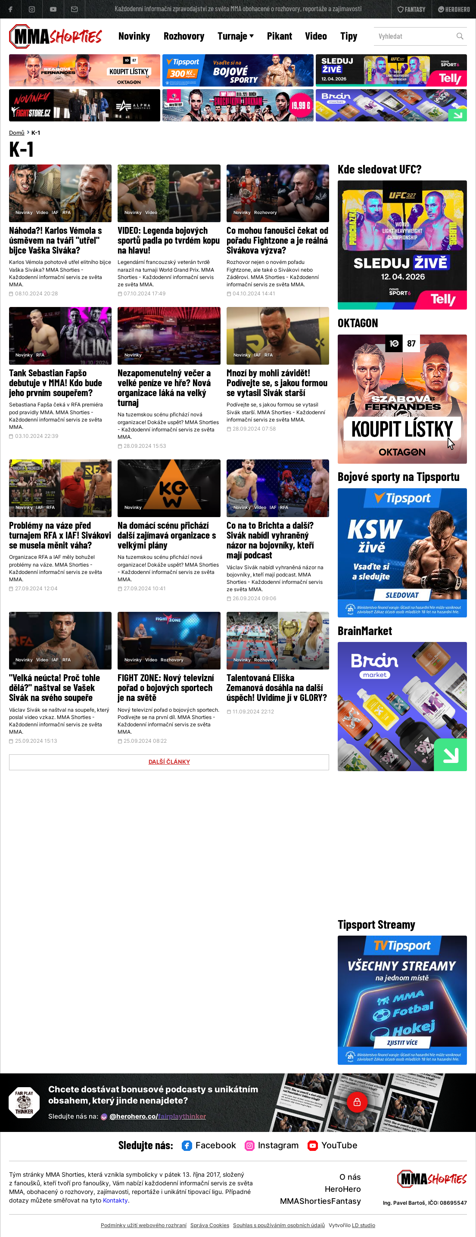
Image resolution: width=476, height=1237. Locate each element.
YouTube (333, 1146)
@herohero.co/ (153, 1116)
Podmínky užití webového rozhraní (144, 1225)
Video (316, 36)
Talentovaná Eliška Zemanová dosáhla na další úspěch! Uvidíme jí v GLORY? (277, 689)
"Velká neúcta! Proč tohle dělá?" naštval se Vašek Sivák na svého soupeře (54, 689)
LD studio (363, 1225)
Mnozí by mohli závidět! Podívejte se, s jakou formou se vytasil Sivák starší (277, 384)
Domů (17, 133)
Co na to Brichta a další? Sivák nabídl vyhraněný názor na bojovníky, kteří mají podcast (270, 541)
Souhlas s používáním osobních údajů (279, 1225)
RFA (66, 213)
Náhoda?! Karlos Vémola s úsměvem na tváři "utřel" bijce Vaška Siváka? (55, 241)
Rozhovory (184, 36)
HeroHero (343, 1190)
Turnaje (236, 36)
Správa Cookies (209, 1225)
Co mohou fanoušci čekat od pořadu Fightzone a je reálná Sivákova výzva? (277, 241)
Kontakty (115, 1201)
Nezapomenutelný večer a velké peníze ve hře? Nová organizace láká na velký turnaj (164, 389)
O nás (350, 1178)
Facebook (209, 1146)
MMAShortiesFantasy (320, 1202)
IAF (55, 213)
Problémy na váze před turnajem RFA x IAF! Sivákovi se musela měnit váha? (60, 536)
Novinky (134, 36)
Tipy (349, 36)
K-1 (35, 133)
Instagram (272, 1146)
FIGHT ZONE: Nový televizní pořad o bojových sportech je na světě (166, 689)
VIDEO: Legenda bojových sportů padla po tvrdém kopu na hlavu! (169, 241)
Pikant (279, 36)
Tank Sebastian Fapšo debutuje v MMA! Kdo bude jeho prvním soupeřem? (55, 384)
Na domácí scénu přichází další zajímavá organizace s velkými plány (167, 536)
